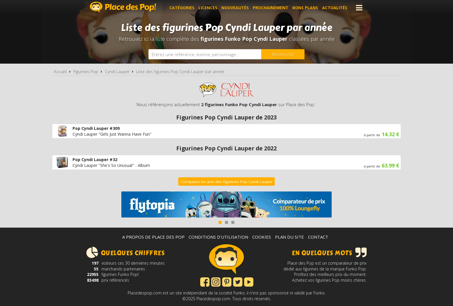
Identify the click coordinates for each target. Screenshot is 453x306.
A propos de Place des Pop (153, 237)
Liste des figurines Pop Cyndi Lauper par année (180, 71)
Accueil (60, 71)
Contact (318, 237)
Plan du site (289, 237)
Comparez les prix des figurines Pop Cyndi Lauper (226, 181)
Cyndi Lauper (117, 71)
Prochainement (270, 7)
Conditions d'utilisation (218, 237)
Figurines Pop (85, 71)
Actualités (334, 7)
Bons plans (305, 7)
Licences (207, 7)
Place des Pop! (123, 7)
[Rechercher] (283, 54)
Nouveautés (235, 7)
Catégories (181, 7)
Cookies (261, 237)
